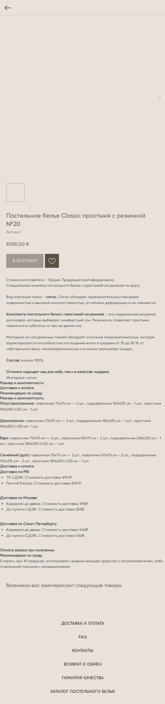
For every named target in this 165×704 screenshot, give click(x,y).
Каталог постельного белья (83, 691)
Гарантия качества (83, 677)
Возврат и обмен (82, 664)
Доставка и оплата (82, 623)
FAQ (82, 636)
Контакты (82, 650)
